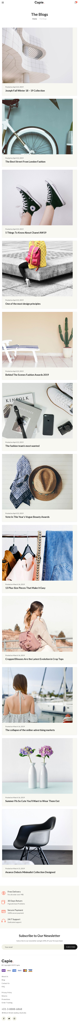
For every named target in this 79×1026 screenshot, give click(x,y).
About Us (5, 976)
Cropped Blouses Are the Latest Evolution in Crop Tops (34, 659)
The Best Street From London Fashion (25, 161)
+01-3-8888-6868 (12, 1009)
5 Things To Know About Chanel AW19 (25, 232)
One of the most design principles (23, 303)
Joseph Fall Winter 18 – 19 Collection (25, 90)
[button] (76, 2)
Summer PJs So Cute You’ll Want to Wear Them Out (32, 801)
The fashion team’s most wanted (22, 445)
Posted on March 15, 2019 (15, 868)
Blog (3, 980)
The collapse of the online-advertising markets (30, 730)
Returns (4, 996)
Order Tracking (7, 1003)
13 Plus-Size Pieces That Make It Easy (25, 587)
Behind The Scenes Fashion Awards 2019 (27, 374)
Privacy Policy (7, 992)
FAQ (3, 987)
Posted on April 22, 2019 (14, 87)
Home (34, 19)
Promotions (6, 999)
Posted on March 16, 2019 (15, 584)
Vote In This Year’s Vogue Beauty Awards (27, 516)
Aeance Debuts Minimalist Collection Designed (30, 872)
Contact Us (6, 983)
